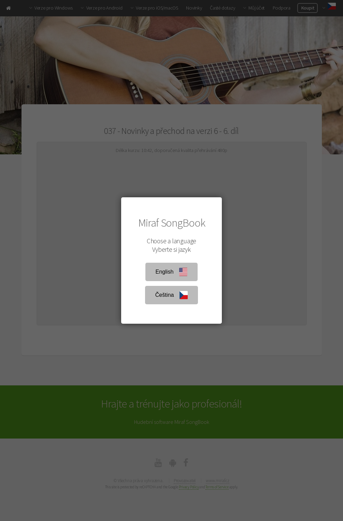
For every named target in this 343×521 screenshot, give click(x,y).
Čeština (171, 295)
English (172, 272)
